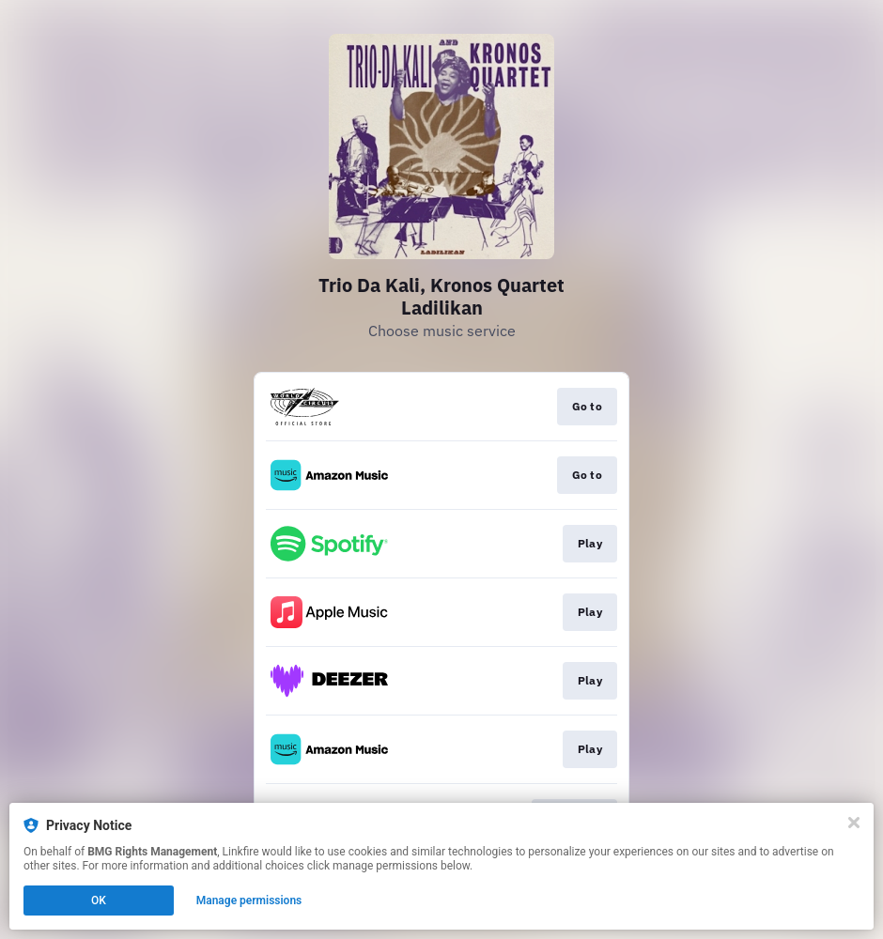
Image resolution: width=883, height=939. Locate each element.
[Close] (854, 823)
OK (98, 900)
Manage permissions (249, 900)
